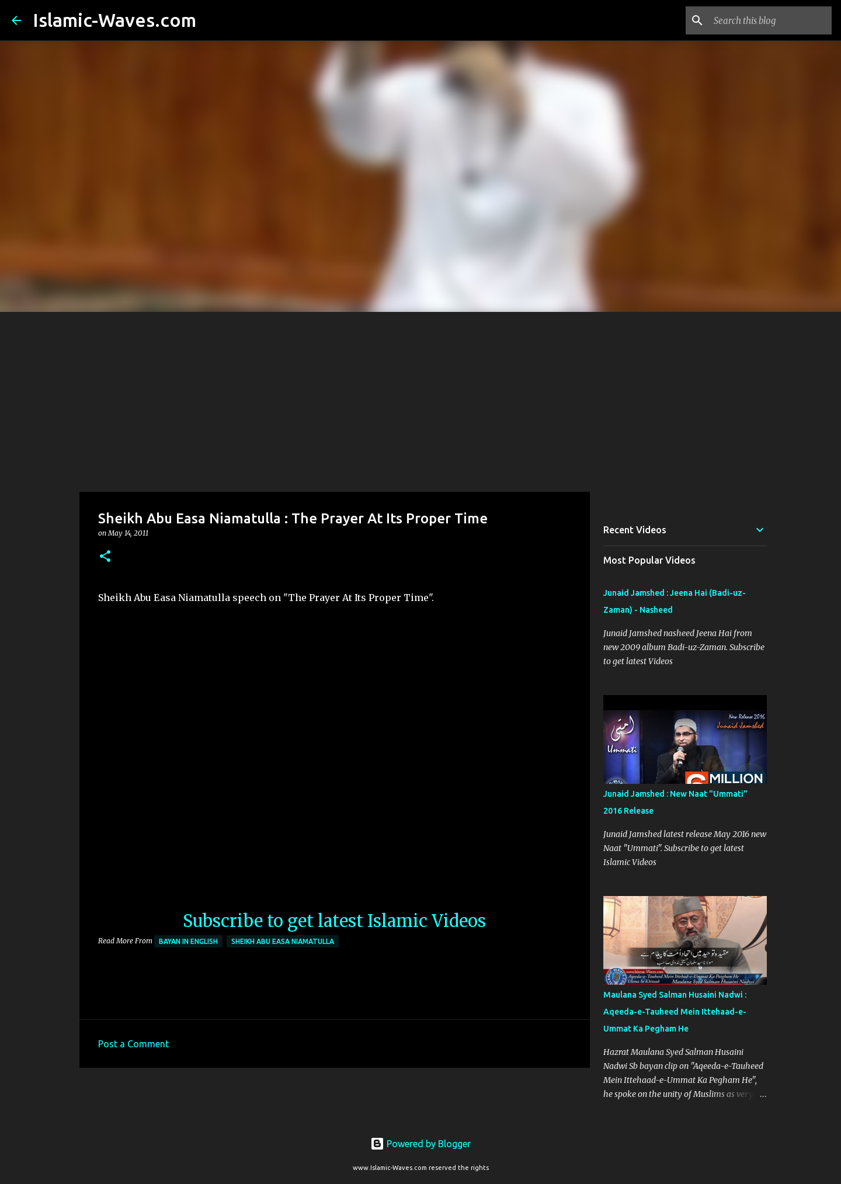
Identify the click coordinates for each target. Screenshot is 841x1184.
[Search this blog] (770, 20)
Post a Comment (133, 1044)
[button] (105, 557)
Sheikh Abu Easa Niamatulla (282, 941)
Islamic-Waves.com (114, 19)
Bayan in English (188, 941)
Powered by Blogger (420, 1143)
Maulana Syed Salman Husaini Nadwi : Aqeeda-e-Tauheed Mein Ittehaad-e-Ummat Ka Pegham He (674, 1011)
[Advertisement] (420, 399)
